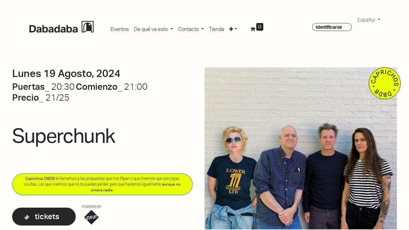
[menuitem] (119, 28)
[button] (233, 28)
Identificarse (329, 27)
